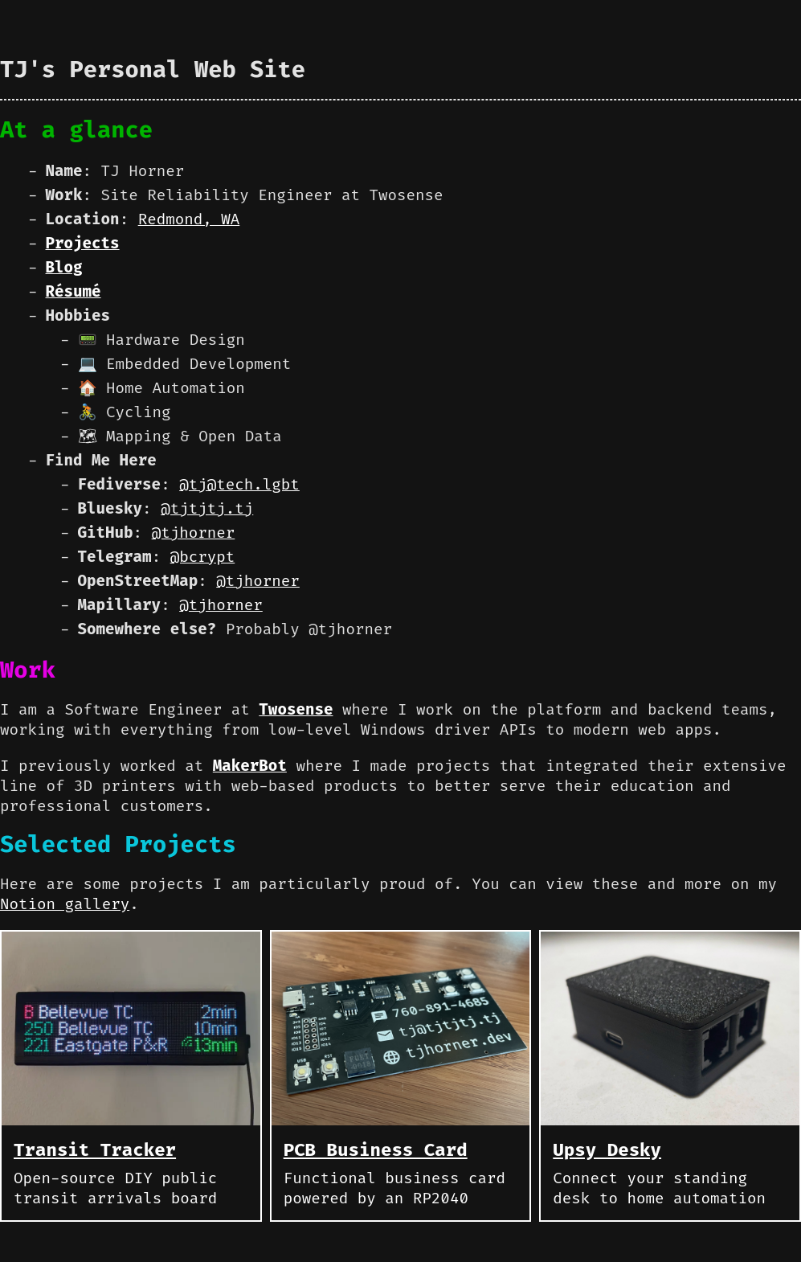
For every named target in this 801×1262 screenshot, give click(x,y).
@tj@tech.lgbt (239, 484)
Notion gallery (64, 904)
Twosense (296, 709)
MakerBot (250, 766)
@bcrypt (202, 557)
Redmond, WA (189, 219)
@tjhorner (193, 532)
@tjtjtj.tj (207, 508)
